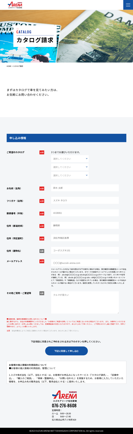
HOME (9, 66)
